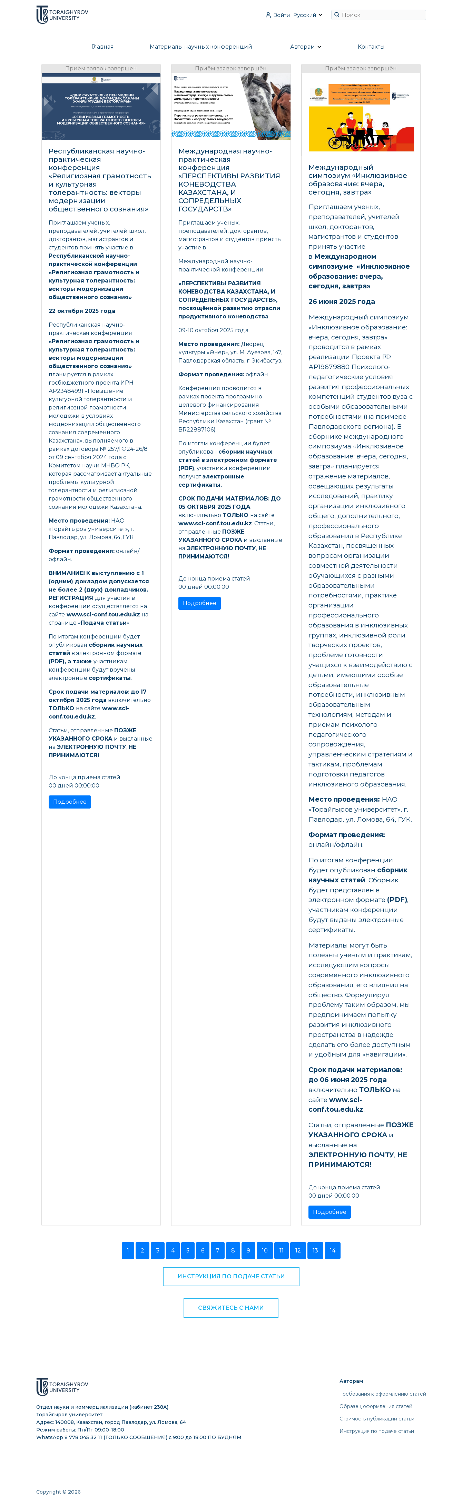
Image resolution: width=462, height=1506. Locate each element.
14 (332, 1250)
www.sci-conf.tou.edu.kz (103, 614)
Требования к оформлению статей (383, 1394)
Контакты (371, 46)
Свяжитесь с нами (231, 1308)
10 (265, 1250)
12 (298, 1250)
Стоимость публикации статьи (377, 1419)
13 (315, 1250)
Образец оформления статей (376, 1406)
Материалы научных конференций (201, 46)
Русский (304, 15)
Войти (281, 15)
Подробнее (70, 802)
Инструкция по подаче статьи (231, 1276)
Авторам (302, 46)
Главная (102, 46)
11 (281, 1250)
